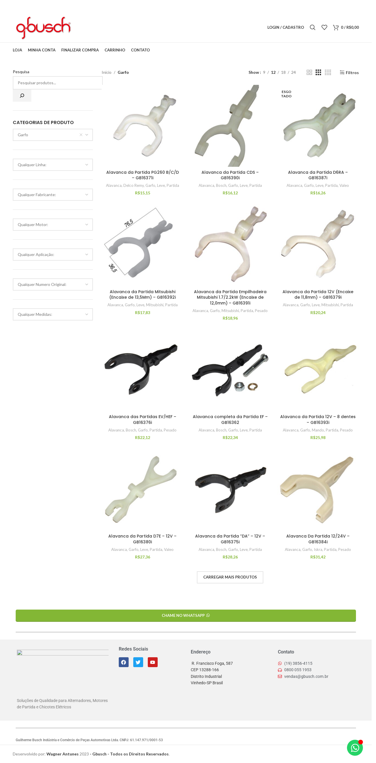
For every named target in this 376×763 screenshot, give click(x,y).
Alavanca (114, 185)
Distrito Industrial (206, 676)
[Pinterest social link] (97, 27)
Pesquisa (21, 71)
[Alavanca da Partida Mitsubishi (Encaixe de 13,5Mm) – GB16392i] (142, 245)
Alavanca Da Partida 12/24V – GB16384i (318, 539)
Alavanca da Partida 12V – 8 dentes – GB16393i (318, 419)
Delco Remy (133, 185)
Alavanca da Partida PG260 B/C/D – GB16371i (142, 175)
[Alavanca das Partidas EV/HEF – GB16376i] (142, 370)
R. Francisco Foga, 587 (212, 663)
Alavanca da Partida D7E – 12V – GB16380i (142, 539)
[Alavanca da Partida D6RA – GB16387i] (318, 126)
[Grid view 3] (318, 72)
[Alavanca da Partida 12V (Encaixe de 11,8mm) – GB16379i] (318, 245)
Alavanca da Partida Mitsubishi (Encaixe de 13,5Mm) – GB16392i (142, 294)
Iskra (318, 549)
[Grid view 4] (328, 72)
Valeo (344, 185)
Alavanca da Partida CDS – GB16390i (230, 175)
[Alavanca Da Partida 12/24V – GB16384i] (318, 490)
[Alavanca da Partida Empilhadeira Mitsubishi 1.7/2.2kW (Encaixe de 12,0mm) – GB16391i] (230, 245)
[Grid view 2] (309, 72)
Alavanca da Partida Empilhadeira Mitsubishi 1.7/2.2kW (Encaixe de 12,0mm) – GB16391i (230, 297)
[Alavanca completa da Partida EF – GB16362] (230, 370)
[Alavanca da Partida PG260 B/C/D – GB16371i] (142, 126)
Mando (318, 430)
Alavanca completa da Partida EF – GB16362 (230, 419)
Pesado (261, 310)
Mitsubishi (154, 304)
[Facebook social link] (82, 27)
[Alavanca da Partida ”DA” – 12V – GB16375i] (230, 490)
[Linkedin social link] (104, 27)
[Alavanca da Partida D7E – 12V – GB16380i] (142, 490)
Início (106, 72)
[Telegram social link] (111, 27)
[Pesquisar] (313, 27)
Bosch (221, 185)
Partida (173, 185)
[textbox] (52, 164)
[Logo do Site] (43, 26)
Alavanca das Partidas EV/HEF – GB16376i (142, 419)
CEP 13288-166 (205, 669)
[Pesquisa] (22, 95)
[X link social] (89, 27)
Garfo (150, 185)
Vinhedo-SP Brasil (207, 682)
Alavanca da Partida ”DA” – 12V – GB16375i (230, 539)
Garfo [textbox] (50, 134)
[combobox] (53, 135)
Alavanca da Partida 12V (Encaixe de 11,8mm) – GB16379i (318, 294)
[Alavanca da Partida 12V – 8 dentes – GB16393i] (318, 370)
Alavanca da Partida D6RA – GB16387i (318, 175)
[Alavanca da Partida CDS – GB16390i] (230, 126)
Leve (161, 185)
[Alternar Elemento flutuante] (355, 749)
